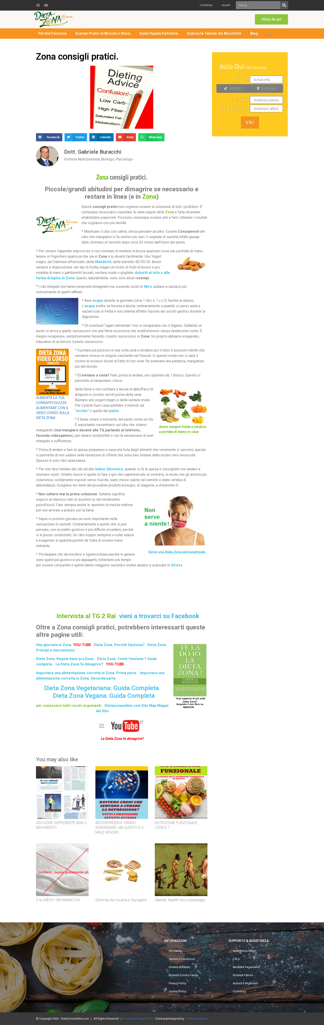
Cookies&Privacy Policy (138, 1018)
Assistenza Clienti (244, 951)
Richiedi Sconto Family (183, 975)
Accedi (226, 5)
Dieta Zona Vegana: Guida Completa (104, 695)
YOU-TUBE (115, 664)
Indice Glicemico (109, 469)
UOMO (230, 88)
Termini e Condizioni (182, 959)
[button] (271, 19)
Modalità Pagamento (246, 967)
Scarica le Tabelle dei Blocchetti (214, 33)
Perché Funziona (52, 33)
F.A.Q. (236, 959)
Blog (254, 33)
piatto (114, 411)
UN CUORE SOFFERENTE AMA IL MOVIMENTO (62, 825)
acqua (98, 300)
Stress (176, 565)
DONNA (264, 88)
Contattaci (206, 5)
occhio (82, 411)
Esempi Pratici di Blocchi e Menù (103, 33)
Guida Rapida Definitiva (158, 33)
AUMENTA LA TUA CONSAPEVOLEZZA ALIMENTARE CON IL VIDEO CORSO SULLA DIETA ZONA (52, 408)
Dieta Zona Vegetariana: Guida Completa (101, 688)
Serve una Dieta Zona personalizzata (176, 552)
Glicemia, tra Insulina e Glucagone (121, 900)
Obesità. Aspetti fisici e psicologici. (180, 900)
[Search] (284, 5)
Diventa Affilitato (179, 967)
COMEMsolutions (196, 1018)
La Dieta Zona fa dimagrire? (79, 664)
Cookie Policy (177, 991)
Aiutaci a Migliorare (245, 983)
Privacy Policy (177, 983)
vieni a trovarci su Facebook (159, 616)
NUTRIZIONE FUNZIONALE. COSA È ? (176, 825)
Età (242, 79)
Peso (240, 99)
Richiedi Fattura (243, 975)
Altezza (234, 108)
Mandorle (103, 262)
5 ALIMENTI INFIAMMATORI (58, 900)
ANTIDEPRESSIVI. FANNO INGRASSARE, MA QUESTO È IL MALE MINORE (119, 827)
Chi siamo (175, 951)
